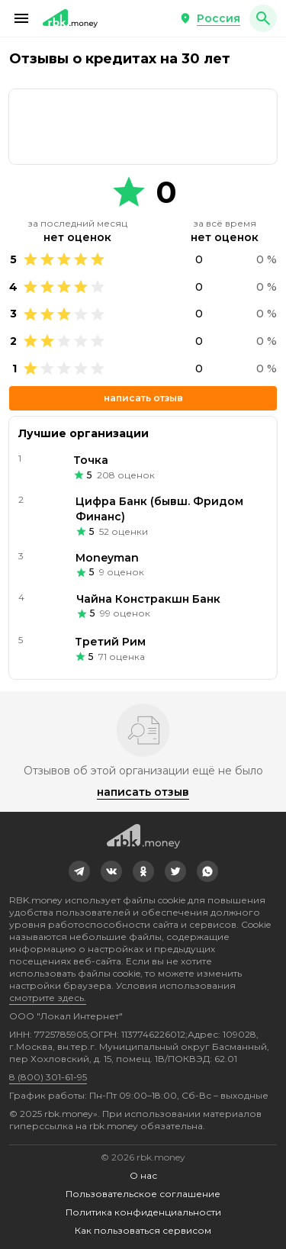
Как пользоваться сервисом (143, 1230)
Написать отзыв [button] (143, 398)
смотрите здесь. (47, 997)
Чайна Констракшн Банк (148, 599)
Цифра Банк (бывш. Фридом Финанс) (159, 508)
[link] (79, 871)
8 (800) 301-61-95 (48, 1077)
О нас (143, 1175)
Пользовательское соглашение (143, 1193)
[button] (21, 18)
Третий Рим (110, 642)
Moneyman (107, 558)
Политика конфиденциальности (143, 1212)
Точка (90, 460)
